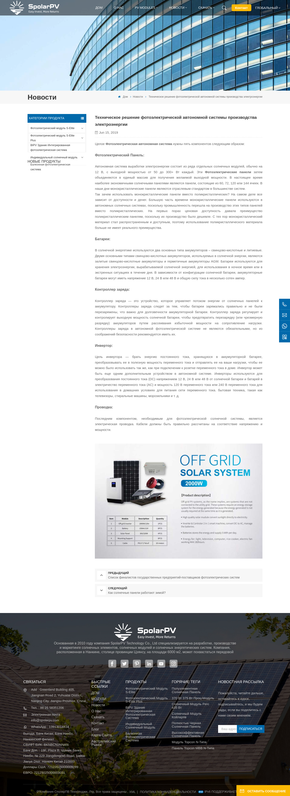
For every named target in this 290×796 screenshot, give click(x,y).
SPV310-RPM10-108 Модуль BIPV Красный (63, 222)
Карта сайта (101, 735)
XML (132, 792)
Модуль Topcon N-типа (189, 742)
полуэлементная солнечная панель (186, 690)
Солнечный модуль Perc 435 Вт (190, 705)
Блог (95, 729)
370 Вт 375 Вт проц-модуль (193, 698)
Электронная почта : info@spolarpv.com (46, 717)
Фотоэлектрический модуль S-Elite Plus (52, 138)
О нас (119, 7)
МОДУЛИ (98, 699)
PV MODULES (145, 7)
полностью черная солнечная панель (186, 724)
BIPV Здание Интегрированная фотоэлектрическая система (50, 148)
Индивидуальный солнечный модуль (53, 157)
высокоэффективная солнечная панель (188, 734)
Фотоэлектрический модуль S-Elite (52, 128)
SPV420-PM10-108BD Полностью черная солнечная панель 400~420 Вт (66, 194)
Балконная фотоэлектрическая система (50, 167)
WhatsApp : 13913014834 (50, 727)
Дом (99, 7)
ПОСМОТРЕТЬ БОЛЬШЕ (59, 204)
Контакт (241, 8)
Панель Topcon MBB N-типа (193, 748)
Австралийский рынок (103, 743)
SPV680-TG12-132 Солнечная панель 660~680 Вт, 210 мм (61, 249)
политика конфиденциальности (168, 792)
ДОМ (95, 693)
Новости (176, 7)
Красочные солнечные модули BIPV (63, 276)
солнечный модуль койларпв (186, 715)
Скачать (205, 7)
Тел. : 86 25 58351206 (47, 708)
